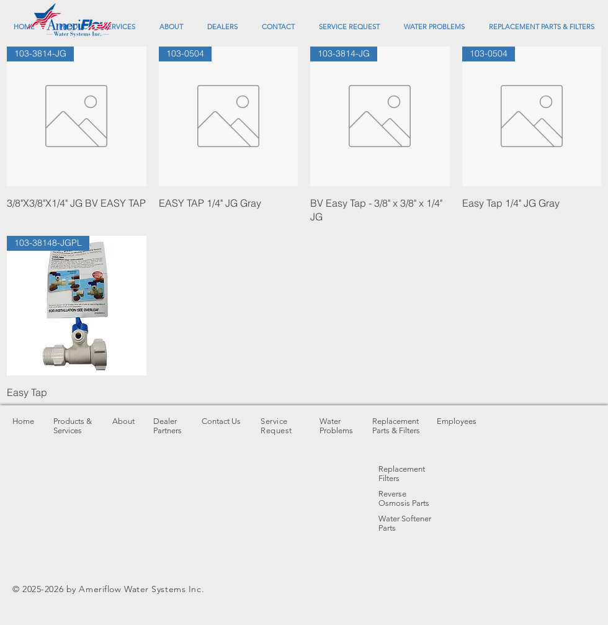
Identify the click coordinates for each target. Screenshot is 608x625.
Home (23, 421)
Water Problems (336, 425)
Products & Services (72, 425)
